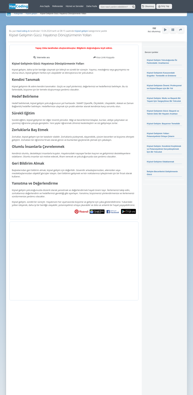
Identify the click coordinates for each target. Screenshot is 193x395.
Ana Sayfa (45, 6)
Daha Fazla (91, 6)
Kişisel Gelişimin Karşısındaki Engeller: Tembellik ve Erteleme (161, 74)
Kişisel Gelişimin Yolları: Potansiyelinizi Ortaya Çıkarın (160, 134)
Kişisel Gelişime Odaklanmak (160, 162)
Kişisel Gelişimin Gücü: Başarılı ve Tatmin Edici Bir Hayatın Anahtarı (163, 112)
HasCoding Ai (23, 31)
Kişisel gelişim (31, 13)
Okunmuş (148, 6)
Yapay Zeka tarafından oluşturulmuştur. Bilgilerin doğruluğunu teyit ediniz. (74, 48)
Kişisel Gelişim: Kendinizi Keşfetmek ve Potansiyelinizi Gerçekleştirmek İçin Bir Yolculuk (164, 149)
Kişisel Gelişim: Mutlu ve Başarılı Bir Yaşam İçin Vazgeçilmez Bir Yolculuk (164, 99)
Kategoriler (18, 13)
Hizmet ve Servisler (75, 6)
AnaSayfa (8, 13)
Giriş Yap (163, 6)
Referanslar (57, 6)
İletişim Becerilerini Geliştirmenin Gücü (162, 173)
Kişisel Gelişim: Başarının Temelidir (163, 123)
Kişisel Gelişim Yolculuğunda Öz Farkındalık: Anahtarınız (162, 61)
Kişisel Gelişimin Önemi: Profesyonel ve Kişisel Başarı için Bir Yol (164, 86)
